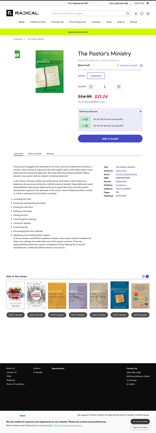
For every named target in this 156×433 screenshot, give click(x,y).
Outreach (96, 22)
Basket (148, 13)
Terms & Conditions (15, 384)
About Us (10, 368)
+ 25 (85, 125)
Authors (37, 368)
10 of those (22, 13)
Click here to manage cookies (67, 425)
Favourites (141, 13)
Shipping (10, 380)
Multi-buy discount (88, 111)
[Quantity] (105, 86)
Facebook (143, 396)
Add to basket (110, 138)
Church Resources (77, 22)
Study (109, 22)
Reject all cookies (140, 427)
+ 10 (85, 119)
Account (136, 13)
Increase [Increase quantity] (118, 86)
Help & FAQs (139, 3)
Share (141, 65)
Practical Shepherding (126, 174)
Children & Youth (38, 22)
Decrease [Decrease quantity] (91, 86)
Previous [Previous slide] (43, 32)
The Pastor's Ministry (35, 39)
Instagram (148, 396)
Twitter (139, 396)
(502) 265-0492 (121, 3)
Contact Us (11, 372)
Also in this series (16, 276)
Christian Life (57, 22)
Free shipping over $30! (78, 3)
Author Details (34, 153)
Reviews (50, 153)
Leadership (18, 39)
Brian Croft (84, 65)
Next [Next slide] (112, 32)
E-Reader (38, 372)
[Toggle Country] (148, 3)
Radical (120, 22)
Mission (133, 22)
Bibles (22, 22)
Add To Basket (15, 314)
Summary (18, 153)
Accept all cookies (140, 421)
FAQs (8, 376)
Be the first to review (128, 65)
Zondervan (121, 185)
